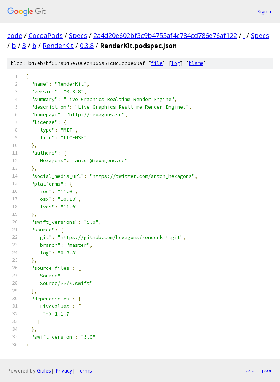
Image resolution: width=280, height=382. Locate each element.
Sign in (265, 11)
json (267, 370)
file (157, 63)
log (175, 63)
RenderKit (58, 45)
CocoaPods (45, 35)
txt (249, 370)
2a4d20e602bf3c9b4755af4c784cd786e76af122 (165, 35)
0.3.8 (87, 45)
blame (196, 63)
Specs (78, 35)
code (14, 35)
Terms (84, 370)
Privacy (63, 370)
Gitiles (44, 370)
